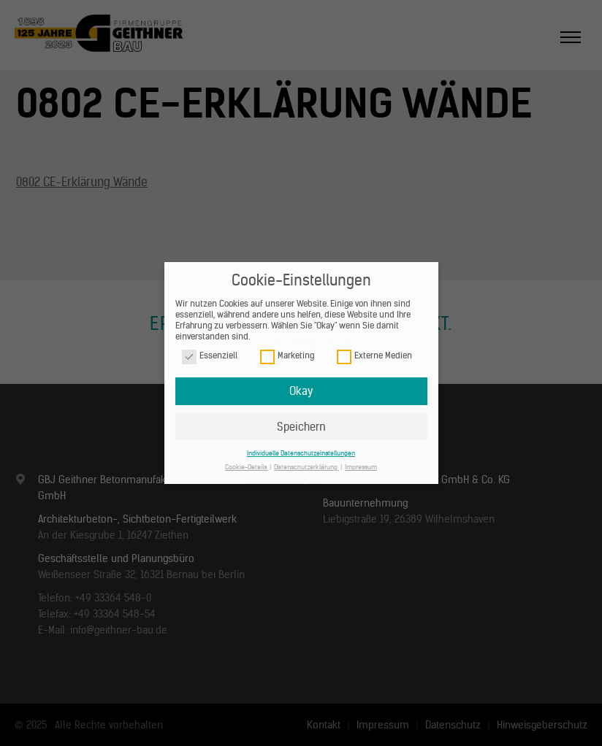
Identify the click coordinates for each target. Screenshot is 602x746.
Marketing (287, 356)
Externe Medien (374, 356)
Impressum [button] (361, 467)
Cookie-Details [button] (246, 467)
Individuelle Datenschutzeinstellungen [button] (301, 453)
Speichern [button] (301, 427)
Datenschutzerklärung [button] (306, 467)
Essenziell (209, 356)
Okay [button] (301, 391)
